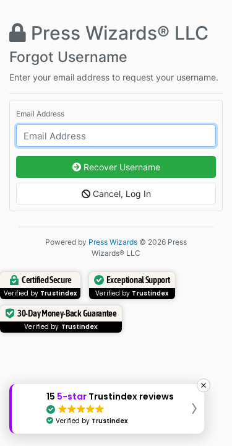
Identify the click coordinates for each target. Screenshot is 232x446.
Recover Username (116, 167)
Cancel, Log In (116, 193)
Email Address (40, 113)
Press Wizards (112, 242)
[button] (106, 409)
